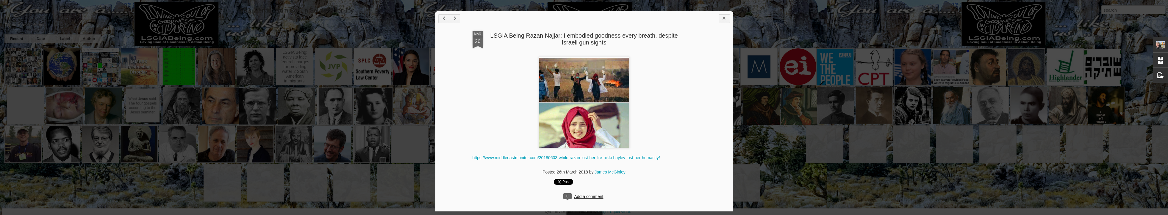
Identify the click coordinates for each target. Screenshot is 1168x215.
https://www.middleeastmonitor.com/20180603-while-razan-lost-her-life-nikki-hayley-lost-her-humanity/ (566, 157)
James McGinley (610, 172)
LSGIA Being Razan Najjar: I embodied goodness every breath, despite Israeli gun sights (584, 39)
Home (37, 24)
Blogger (602, 212)
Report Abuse (620, 212)
